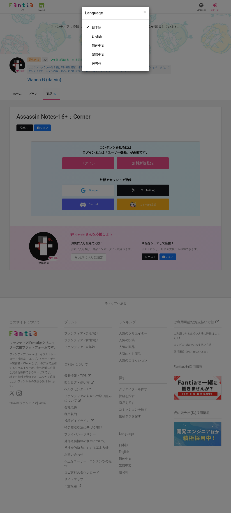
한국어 (96, 63)
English (97, 36)
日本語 (96, 27)
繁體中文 (98, 54)
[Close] (144, 12)
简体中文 (98, 45)
